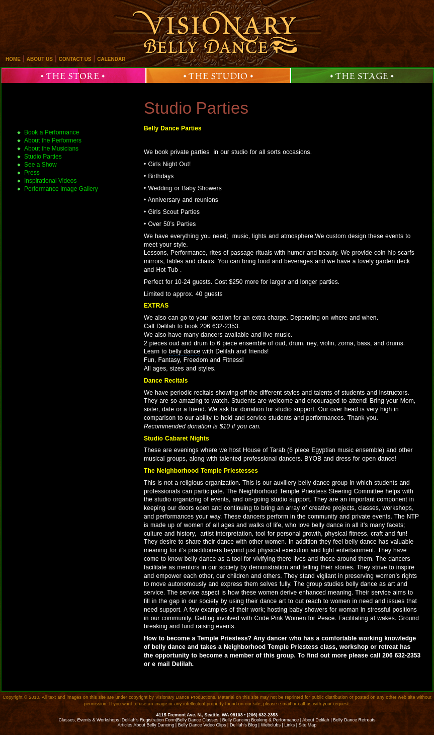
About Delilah (315, 719)
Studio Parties (196, 108)
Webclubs (271, 724)
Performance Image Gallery (61, 188)
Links (289, 724)
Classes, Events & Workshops (88, 719)
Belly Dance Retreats (354, 719)
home (13, 59)
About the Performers (52, 140)
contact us (75, 59)
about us (40, 59)
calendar (111, 59)
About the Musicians (51, 148)
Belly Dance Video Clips (202, 724)
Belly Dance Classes (198, 719)
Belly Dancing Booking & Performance (260, 719)
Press (32, 172)
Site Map (308, 724)
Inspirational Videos (50, 180)
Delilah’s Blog (243, 724)
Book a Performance (51, 132)
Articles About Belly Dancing (146, 724)
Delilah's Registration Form (149, 719)
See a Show (40, 164)
